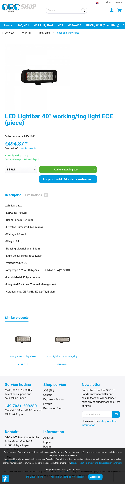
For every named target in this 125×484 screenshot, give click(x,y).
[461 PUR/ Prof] (44, 25)
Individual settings (35, 477)
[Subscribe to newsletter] (116, 414)
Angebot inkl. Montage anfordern (67, 179)
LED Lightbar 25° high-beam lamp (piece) (23, 357)
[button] (5, 478)
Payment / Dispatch (54, 399)
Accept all (95, 477)
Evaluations (36, 195)
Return (47, 446)
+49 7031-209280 (21, 406)
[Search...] (66, 10)
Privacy (47, 403)
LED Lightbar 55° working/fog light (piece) (62, 357)
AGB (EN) (48, 390)
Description (13, 195)
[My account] (112, 10)
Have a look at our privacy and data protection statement (96, 463)
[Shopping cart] (120, 10)
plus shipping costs (27, 148)
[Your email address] (97, 414)
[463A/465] (75, 25)
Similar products (16, 318)
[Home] (8, 25)
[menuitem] (66, 10)
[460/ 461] (23, 25)
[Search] (83, 10)
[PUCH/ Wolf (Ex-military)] (103, 25)
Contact (47, 394)
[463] (61, 25)
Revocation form (52, 408)
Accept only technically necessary (67, 477)
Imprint (47, 442)
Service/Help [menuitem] (113, 2)
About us (48, 437)
